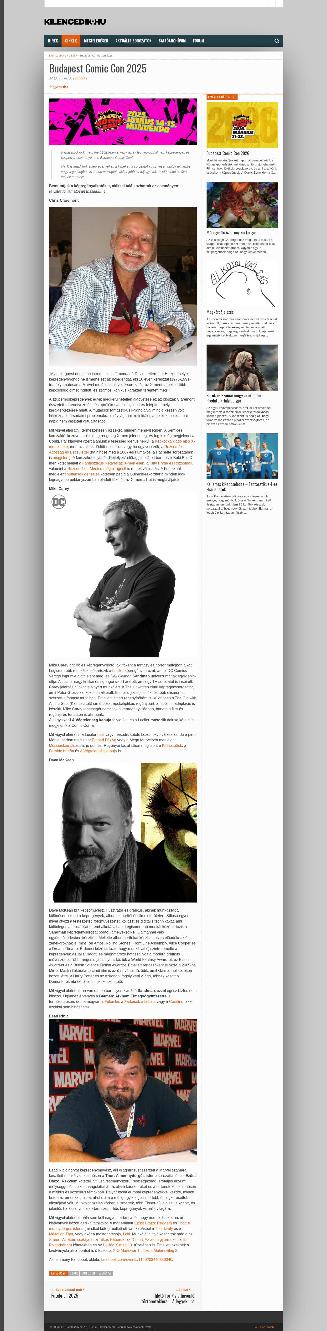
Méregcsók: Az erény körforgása (232, 232)
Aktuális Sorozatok (133, 41)
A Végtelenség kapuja (98, 751)
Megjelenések (96, 41)
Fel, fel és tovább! (264, 1327)
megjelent (61, 458)
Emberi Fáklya (104, 740)
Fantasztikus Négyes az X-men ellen (113, 463)
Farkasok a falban (139, 1002)
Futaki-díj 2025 (64, 1295)
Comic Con (88, 1273)
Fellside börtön (61, 751)
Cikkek (71, 41)
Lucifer (118, 671)
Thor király (164, 1229)
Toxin (147, 1250)
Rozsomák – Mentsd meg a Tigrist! (96, 469)
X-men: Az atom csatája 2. (71, 1240)
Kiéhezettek (172, 745)
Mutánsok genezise (83, 474)
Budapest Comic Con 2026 (228, 153)
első (101, 735)
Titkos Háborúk (111, 1240)
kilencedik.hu (57, 55)
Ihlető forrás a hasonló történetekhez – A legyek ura (167, 1298)
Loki (126, 1234)
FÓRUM (198, 41)
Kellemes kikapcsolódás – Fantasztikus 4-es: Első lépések (242, 487)
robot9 (80, 78)
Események (105, 1273)
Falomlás (113, 1002)
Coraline (176, 1002)
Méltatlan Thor (61, 1234)
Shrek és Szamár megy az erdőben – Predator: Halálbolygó (236, 398)
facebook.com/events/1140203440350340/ (137, 1260)
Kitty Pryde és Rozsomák (171, 463)
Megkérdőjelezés (220, 312)
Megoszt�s (58, 86)
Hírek (53, 41)
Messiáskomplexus (65, 745)
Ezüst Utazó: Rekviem (153, 1223)
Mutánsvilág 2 (165, 1250)
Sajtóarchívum (172, 41)
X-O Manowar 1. (126, 1250)
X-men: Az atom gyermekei (154, 1240)
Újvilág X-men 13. (118, 1245)
